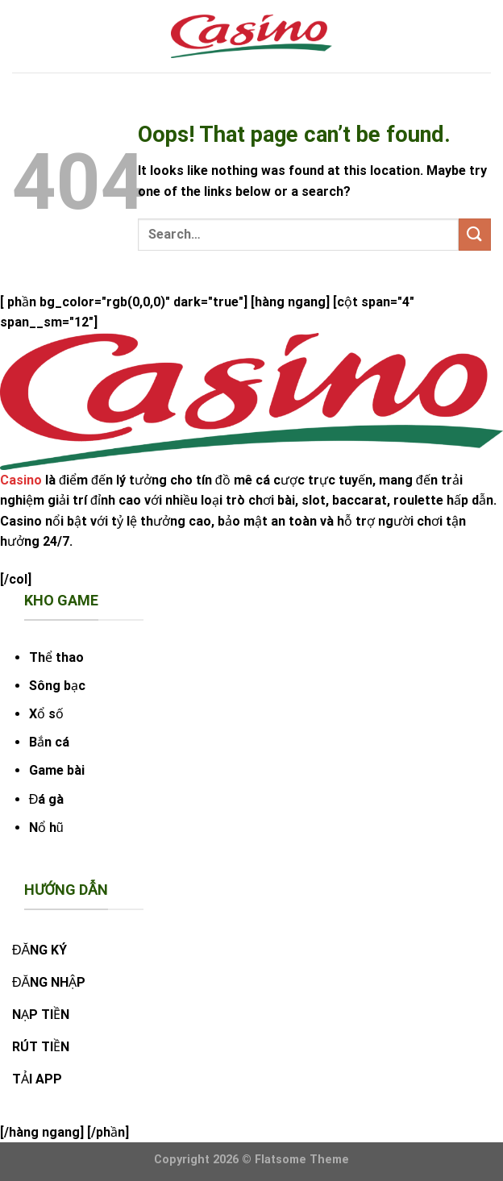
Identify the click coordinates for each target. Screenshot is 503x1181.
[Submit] (475, 234)
